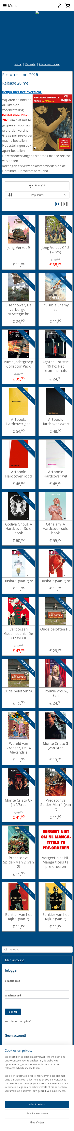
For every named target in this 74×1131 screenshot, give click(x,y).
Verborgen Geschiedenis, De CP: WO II (18, 633)
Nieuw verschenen (49, 64)
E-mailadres (12, 981)
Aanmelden (14, 1091)
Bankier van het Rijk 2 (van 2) (55, 917)
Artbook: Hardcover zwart (55, 421)
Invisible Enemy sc (55, 307)
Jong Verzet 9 (18, 247)
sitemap (46, 1117)
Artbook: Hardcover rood (18, 474)
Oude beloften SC (18, 691)
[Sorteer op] (37, 195)
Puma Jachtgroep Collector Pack (18, 364)
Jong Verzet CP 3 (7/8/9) (55, 249)
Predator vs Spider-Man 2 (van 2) (18, 862)
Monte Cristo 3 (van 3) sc (55, 745)
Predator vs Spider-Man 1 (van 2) (55, 804)
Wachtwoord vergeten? (18, 1021)
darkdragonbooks (15, 1104)
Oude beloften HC (55, 629)
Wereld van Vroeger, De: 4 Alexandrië (18, 747)
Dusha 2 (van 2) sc (55, 581)
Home (18, 64)
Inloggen (13, 1012)
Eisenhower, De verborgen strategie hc (19, 309)
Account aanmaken (18, 1059)
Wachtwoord (13, 995)
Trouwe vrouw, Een (55, 693)
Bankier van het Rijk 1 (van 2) (18, 917)
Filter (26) (37, 185)
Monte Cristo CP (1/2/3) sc (18, 802)
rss (54, 1117)
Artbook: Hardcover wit (55, 474)
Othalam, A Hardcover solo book (55, 528)
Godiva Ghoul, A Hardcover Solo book (18, 528)
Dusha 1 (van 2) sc (18, 581)
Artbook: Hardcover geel (18, 421)
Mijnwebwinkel (50, 1123)
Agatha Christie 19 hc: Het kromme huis (55, 366)
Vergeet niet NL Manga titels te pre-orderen (55, 862)
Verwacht (30, 64)
